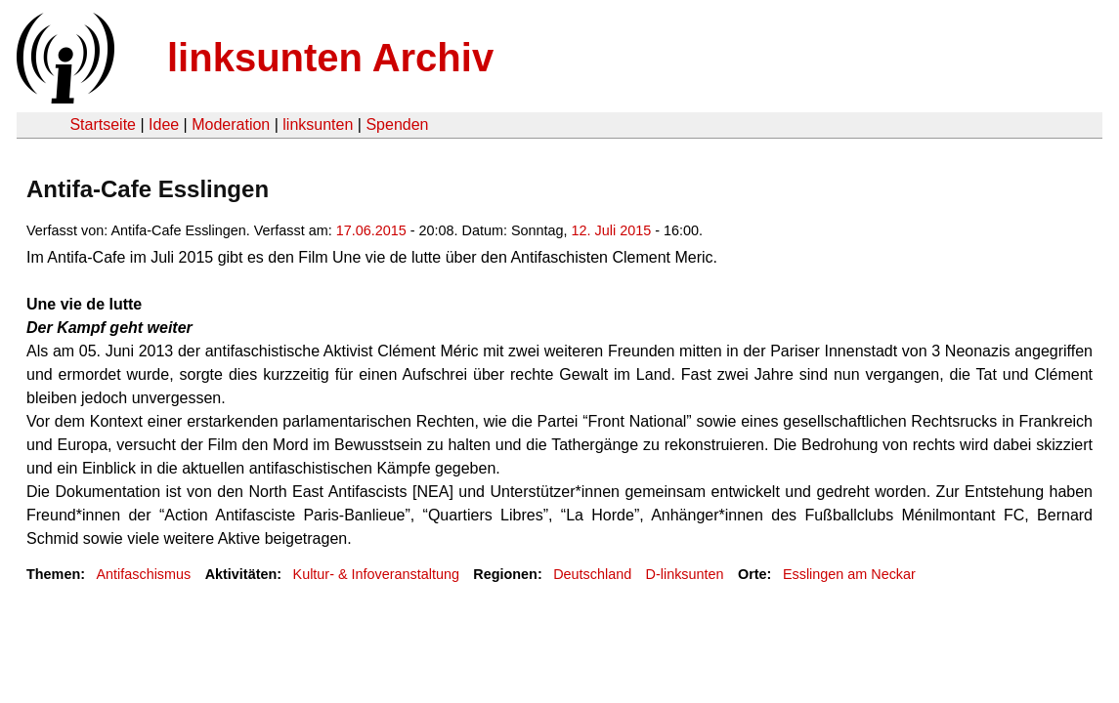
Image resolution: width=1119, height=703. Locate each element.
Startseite (102, 124)
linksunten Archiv (330, 57)
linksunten (317, 124)
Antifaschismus (143, 574)
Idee (164, 124)
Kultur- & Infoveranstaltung (376, 574)
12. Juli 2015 (612, 230)
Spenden (397, 124)
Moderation (231, 124)
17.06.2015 (371, 230)
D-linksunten (685, 574)
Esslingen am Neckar (849, 574)
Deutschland (592, 574)
